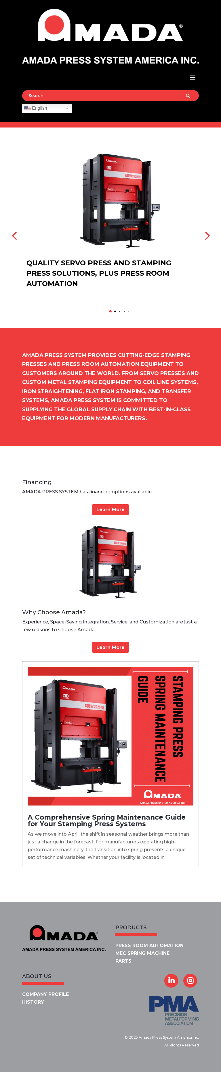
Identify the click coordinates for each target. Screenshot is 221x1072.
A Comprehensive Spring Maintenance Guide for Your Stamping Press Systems (107, 820)
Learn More (110, 509)
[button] (110, 311)
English (35, 108)
